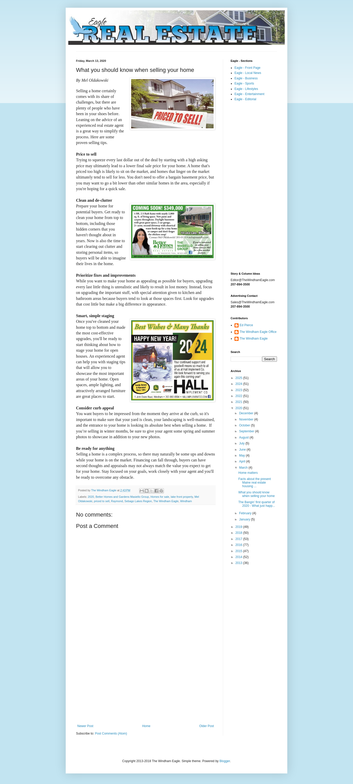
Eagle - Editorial (245, 99)
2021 (239, 402)
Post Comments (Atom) (111, 733)
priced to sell (102, 501)
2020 (91, 496)
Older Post (206, 726)
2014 (239, 557)
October (245, 425)
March (244, 467)
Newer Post (85, 726)
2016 (239, 545)
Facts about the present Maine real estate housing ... (254, 482)
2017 (239, 539)
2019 (239, 527)
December (246, 413)
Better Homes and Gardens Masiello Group (122, 496)
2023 (239, 390)
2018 (239, 533)
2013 (239, 563)
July (242, 443)
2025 (239, 378)
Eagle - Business (246, 78)
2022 (239, 396)
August (244, 437)
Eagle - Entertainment (249, 94)
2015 (239, 551)
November (246, 419)
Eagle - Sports (244, 83)
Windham (186, 501)
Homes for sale (159, 496)
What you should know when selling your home (256, 494)
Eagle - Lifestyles (246, 89)
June (243, 449)
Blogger (225, 761)
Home (146, 726)
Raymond (117, 501)
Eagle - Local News (247, 73)
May (242, 455)
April (242, 461)
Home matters (248, 473)
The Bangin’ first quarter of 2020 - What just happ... (256, 504)
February (245, 513)
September (247, 431)
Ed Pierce (246, 325)
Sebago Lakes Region (138, 501)
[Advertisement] (145, 682)
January (245, 519)
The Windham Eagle (166, 501)
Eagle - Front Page (247, 68)
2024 (239, 384)
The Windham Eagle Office (258, 332)
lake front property (182, 496)
